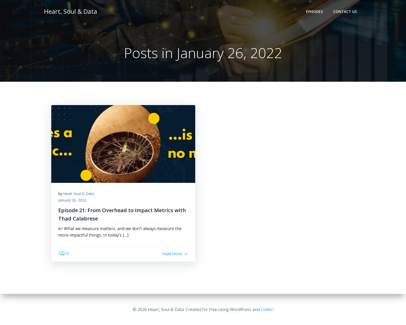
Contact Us (345, 11)
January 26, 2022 (73, 201)
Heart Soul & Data (79, 194)
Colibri (267, 309)
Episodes (315, 11)
